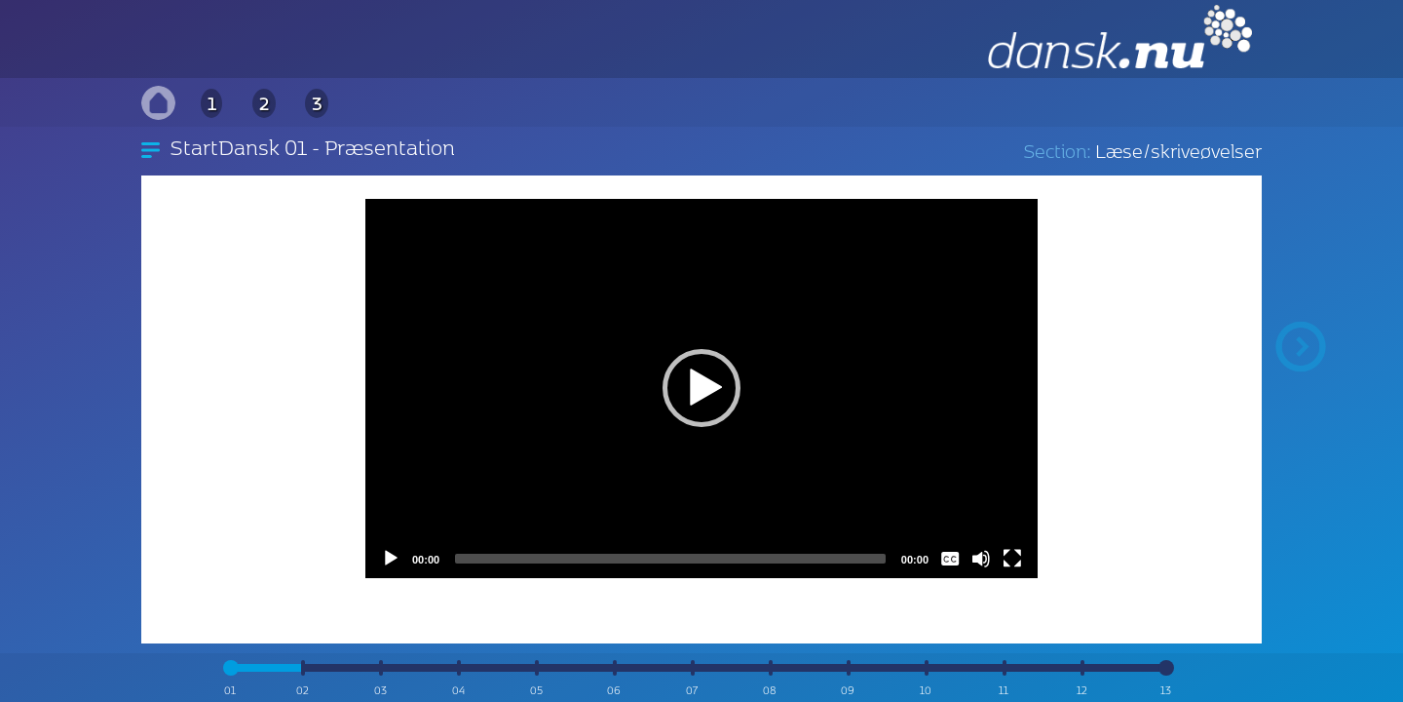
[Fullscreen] (1012, 558)
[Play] (390, 558)
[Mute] (981, 558)
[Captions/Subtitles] (950, 558)
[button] (701, 388)
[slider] (670, 559)
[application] (701, 388)
